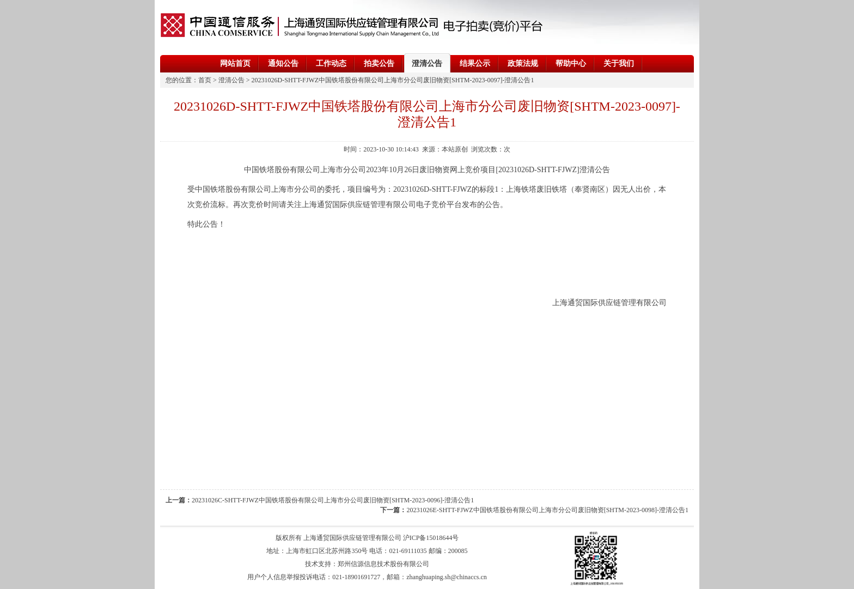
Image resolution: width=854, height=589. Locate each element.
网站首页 (235, 63)
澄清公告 (427, 63)
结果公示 (475, 63)
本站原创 (455, 149)
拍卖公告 (379, 63)
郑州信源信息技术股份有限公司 (383, 564)
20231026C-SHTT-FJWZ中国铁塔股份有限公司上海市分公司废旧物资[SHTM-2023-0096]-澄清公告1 (333, 500)
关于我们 (618, 63)
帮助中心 (571, 63)
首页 (204, 80)
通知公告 (283, 63)
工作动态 (331, 63)
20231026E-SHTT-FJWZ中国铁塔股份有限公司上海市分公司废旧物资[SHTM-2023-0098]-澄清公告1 (547, 510)
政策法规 (523, 63)
